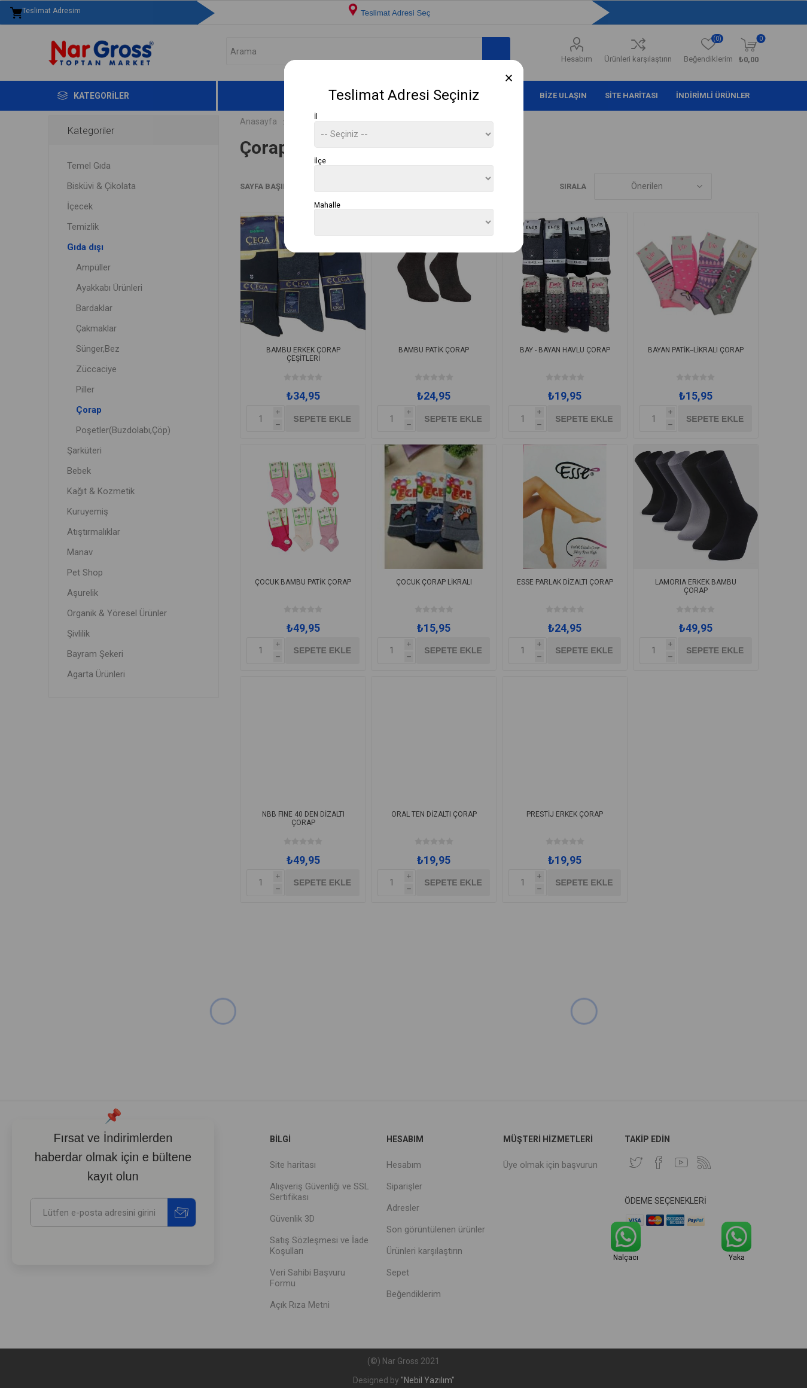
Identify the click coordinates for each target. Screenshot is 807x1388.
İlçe (320, 161)
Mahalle (327, 204)
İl (316, 116)
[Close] (509, 78)
